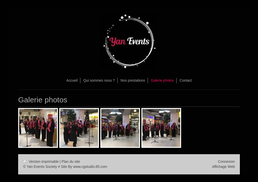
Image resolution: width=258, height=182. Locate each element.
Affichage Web (223, 167)
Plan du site (70, 162)
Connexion (226, 162)
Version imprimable (41, 162)
